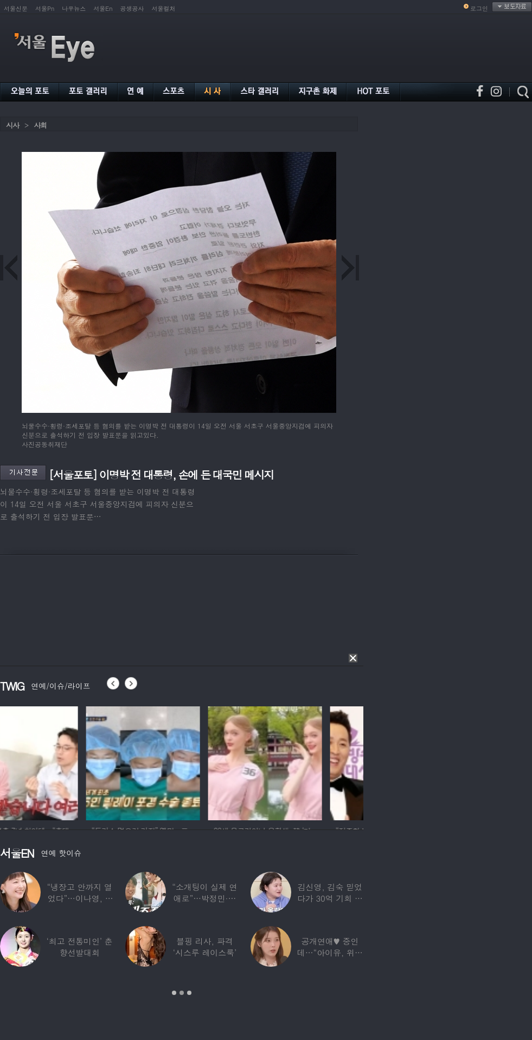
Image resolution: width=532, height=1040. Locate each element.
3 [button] (189, 993)
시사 (12, 125)
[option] (57, 762)
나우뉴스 (74, 8)
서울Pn (44, 8)
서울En (102, 8)
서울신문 (16, 8)
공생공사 (132, 8)
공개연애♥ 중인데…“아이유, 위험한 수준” (330, 952)
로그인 (479, 8)
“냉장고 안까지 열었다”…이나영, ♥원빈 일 (79, 898)
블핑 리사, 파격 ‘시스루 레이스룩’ (204, 946)
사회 (40, 125)
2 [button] (182, 993)
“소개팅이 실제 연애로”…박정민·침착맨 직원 (204, 898)
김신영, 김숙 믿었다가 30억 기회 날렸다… (330, 898)
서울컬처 (164, 8)
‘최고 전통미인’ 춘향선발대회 (80, 946)
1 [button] (174, 993)
